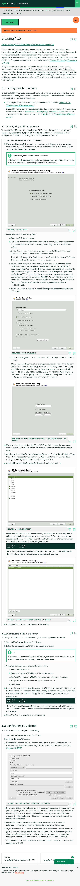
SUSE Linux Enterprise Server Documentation (29, 10)
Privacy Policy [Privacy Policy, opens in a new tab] (19, 873)
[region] (40, 875)
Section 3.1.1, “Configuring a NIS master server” (45, 111)
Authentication (7, 13)
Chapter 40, (14, 748)
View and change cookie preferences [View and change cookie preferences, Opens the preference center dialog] (40, 880)
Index (10, 10)
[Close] (77, 867)
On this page (10, 22)
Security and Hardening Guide (58, 10)
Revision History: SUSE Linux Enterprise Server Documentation (27, 44)
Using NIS (18, 13)
